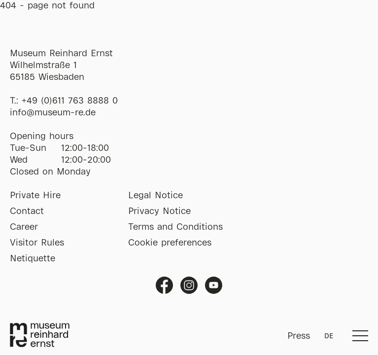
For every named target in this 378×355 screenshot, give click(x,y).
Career (24, 227)
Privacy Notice (159, 211)
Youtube (213, 285)
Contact (27, 211)
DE (328, 336)
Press (298, 336)
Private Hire (35, 196)
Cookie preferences (169, 243)
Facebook (164, 285)
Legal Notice (155, 196)
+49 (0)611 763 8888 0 (70, 101)
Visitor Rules (37, 243)
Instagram (189, 285)
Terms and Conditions (175, 227)
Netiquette (32, 259)
